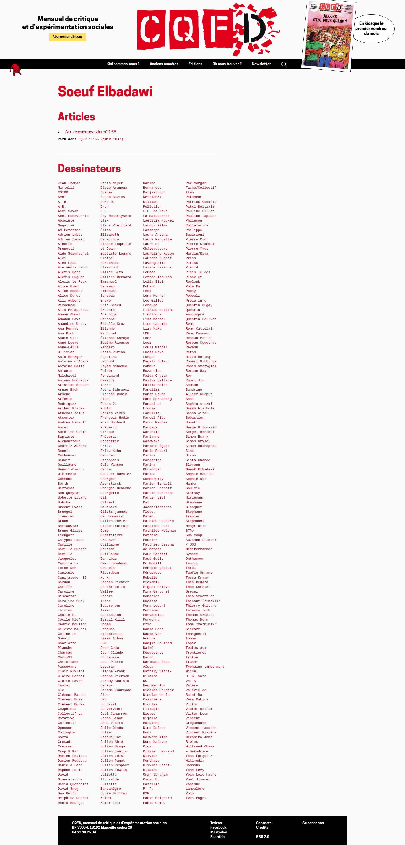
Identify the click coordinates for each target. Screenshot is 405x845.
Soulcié (193, 488)
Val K (191, 681)
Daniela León (70, 765)
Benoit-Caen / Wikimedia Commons (71, 474)
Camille (65, 545)
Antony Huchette (73, 380)
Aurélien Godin (72, 432)
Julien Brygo (112, 746)
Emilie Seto (111, 272)
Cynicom (65, 746)
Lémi (147, 291)
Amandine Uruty (72, 324)
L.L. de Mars (155, 211)
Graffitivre (111, 535)
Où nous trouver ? (227, 64)
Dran (104, 207)
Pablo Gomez (154, 803)
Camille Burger (72, 549)
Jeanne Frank (112, 671)
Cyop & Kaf (68, 751)
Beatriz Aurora (72, 446)
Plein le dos (198, 272)
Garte (105, 469)
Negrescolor (154, 686)
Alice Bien (68, 286)
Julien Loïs (111, 756)
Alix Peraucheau (73, 310)
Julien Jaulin (113, 751)
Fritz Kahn (110, 451)
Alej (62, 258)
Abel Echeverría (73, 216)
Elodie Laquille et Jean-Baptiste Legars (115, 248)
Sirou (191, 455)
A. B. (63, 202)
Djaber (106, 192)
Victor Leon (197, 714)
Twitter (216, 823)
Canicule (66, 573)
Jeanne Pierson (114, 676)
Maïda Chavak (155, 376)
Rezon (191, 352)
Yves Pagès (196, 798)
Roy (189, 376)
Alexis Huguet (71, 277)
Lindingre (152, 315)
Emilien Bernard (115, 277)
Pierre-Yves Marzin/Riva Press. (197, 253)
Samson (192, 385)
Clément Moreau (72, 704)
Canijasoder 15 (72, 578)
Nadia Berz (153, 629)
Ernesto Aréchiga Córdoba (108, 314)
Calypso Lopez (71, 540)
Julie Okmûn (111, 728)
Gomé (104, 531)
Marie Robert (155, 451)
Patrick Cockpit (201, 202)
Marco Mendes (155, 422)
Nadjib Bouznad (157, 643)
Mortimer (151, 610)
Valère (192, 686)
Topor (191, 643)
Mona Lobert (154, 606)
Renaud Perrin (199, 338)
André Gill (68, 338)
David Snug (68, 789)
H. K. (105, 578)
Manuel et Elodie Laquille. (152, 408)
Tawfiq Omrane (199, 573)
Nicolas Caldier (158, 690)
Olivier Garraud (158, 751)
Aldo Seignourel (73, 254)
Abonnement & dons (68, 36)
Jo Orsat (108, 704)
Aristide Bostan (73, 385)
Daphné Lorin (70, 770)
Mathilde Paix (156, 526)
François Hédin (114, 418)
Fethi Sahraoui (114, 390)
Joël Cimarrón (113, 714)
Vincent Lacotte (201, 728)
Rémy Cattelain (200, 329)
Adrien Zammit (71, 239)
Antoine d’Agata (73, 362)
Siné (190, 451)
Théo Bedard (197, 582)
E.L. (104, 211)
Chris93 (65, 657)
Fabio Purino (112, 352)
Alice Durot (69, 296)
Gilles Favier (113, 521)
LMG (146, 333)
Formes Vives (112, 413)
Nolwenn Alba (155, 737)
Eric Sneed (110, 305)
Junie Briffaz (113, 793)
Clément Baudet (72, 695)
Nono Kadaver (155, 742)
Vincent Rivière (201, 733)
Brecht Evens (70, 507)
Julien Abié (111, 742)
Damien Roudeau (72, 761)
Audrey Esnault (72, 422)
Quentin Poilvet (201, 319)
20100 (63, 192)
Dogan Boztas (112, 197)
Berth (63, 484)
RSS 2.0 (262, 837)
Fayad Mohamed (113, 366)
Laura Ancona (155, 235)
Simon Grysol (198, 441)
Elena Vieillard (115, 225)
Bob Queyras (69, 493)
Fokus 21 (108, 404)
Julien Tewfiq (113, 770)
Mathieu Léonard (158, 521)
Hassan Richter (114, 582)
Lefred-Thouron (157, 277)
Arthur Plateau (72, 408)
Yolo (190, 793)
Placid (192, 268)
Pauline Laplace (201, 216)
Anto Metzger (70, 357)
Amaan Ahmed (69, 315)
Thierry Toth (198, 610)
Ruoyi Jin (195, 380)
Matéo (148, 516)
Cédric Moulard (72, 624)
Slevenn (193, 465)
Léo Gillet (153, 301)
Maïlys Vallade (157, 380)
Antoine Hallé (71, 366)
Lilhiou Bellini (158, 310)
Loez (147, 338)
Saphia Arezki (199, 404)
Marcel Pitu (154, 418)
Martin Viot (154, 498)
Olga (147, 746)
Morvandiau (153, 615)
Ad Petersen (69, 230)
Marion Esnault (157, 484)
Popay (191, 291)
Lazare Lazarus (157, 268)
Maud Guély (153, 559)
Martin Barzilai (158, 493)
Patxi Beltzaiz (200, 207)
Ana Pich (66, 333)
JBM (103, 643)
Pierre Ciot (197, 239)
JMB (103, 699)
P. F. (148, 789)
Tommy (191, 639)
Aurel (63, 427)
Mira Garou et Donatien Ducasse (156, 596)
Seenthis (217, 837)
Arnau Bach (68, 390)
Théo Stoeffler (200, 596)
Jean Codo (109, 648)
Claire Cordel (71, 676)
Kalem (105, 798)
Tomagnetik (196, 634)
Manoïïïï (151, 390)
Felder (106, 371)
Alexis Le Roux (72, 282)
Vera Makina (197, 699)
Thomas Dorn (197, 620)
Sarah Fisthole (200, 408)
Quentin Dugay (199, 305)
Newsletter (261, 64)
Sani (190, 399)
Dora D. (107, 202)
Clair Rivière (71, 671)
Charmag (65, 653)
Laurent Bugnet (157, 258)
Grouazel (108, 540)
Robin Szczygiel (201, 366)
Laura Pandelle (157, 239)
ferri (105, 385)
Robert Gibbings (201, 362)
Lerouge (150, 305)
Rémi (190, 324)
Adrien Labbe (70, 235)
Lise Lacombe (155, 324)
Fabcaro (107, 347)
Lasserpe (151, 230)
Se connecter (313, 823)
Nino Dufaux (154, 728)
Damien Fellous (72, 756)
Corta (63, 737)
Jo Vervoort (111, 709)
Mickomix (151, 582)
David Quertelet (73, 784)
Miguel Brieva (156, 587)
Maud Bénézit (155, 554)
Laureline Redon (158, 254)
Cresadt (65, 742)
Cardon (64, 582)
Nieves (149, 714)
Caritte (65, 587)
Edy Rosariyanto (115, 216)
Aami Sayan (68, 211)
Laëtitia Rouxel (158, 221)
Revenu (192, 347)
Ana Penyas (68, 329)
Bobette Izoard (72, 498)
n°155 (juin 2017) (100, 139)
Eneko (105, 301)
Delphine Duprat (73, 798)
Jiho (104, 695)
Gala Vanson (111, 465)
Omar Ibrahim (155, 775)
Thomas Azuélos (200, 615)
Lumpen (149, 357)
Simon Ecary (197, 437)
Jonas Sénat (111, 718)
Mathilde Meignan (159, 531)
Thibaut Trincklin (203, 601)
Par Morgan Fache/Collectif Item (201, 187)
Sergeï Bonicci (200, 432)
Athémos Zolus (71, 413)
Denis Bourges (71, 803)
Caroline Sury (71, 601)
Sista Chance (198, 460)
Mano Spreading (157, 399)
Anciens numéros (164, 64)
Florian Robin (113, 394)
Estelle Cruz (112, 324)
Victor (192, 704)
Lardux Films (155, 225)
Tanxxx (192, 563)
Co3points (67, 709)
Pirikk (192, 263)
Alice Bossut (70, 291)
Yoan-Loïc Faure (201, 775)
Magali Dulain (156, 362)
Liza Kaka (152, 329)
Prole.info (196, 301)
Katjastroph (154, 192)
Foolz (105, 408)
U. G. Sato (196, 676)
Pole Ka (193, 286)
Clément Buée (70, 699)
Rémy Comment (198, 333)
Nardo (148, 657)
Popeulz (193, 296)
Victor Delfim (199, 709)
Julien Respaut (114, 765)
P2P (146, 793)
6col (62, 197)
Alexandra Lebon (73, 268)
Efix (104, 221)
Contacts (263, 823)
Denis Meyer (111, 183)
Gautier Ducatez (115, 474)
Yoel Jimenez (198, 779)
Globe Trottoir (114, 526)
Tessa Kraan (197, 578)
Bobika (64, 502)
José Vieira (111, 723)
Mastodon (218, 832)
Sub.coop (194, 535)
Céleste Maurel (72, 629)
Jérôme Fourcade (115, 690)
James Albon (111, 639)
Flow (104, 399)
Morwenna (151, 620)
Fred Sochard (112, 422)
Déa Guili (67, 793)
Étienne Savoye (114, 338)
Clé (61, 690)
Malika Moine (155, 385)
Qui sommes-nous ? (123, 64)
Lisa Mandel (154, 319)
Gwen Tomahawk (113, 563)
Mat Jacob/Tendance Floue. (157, 507)
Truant (192, 662)
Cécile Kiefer (71, 620)
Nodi (147, 733)
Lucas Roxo (153, 352)
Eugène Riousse (114, 343)
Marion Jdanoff (157, 488)
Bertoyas (66, 488)
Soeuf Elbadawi (200, 469)
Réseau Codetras (201, 343)
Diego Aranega (113, 188)
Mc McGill (152, 563)
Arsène (64, 394)
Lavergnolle (154, 263)
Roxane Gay (196, 371)
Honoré (106, 596)
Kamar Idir (110, 803)
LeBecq (149, 272)
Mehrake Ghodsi (157, 568)
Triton (192, 657)
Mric (147, 624)
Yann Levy (195, 770)
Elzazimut (109, 268)
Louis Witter (155, 347)
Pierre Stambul (200, 244)
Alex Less (67, 263)
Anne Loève (68, 343)
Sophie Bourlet (200, 474)
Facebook (218, 828)
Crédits (262, 828)
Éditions (195, 64)
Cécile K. (67, 615)
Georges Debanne (115, 488)
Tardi (191, 568)
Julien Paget (112, 761)
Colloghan (67, 733)
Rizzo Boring (198, 357)
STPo (190, 531)
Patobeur (194, 197)
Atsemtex (66, 418)
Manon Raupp (154, 394)
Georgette (109, 493)
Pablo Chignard (157, 798)
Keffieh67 (152, 197)
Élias (105, 230)
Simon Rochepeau (201, 446)
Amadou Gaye (69, 319)
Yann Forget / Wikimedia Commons (199, 760)
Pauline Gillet (200, 211)
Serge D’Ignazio (201, 427)
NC (145, 681)
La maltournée (156, 216)
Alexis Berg (69, 272)
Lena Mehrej (154, 296)
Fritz (105, 446)
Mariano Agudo (156, 446)
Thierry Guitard (201, 606)
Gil (103, 498)
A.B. (62, 207)
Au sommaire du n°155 (91, 132)
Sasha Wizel (197, 413)
